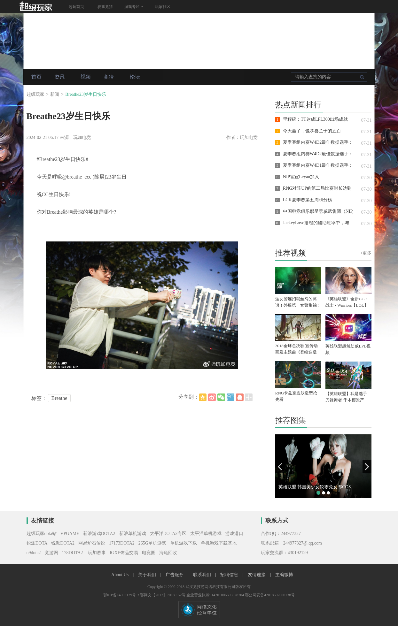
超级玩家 (35, 94)
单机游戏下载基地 (219, 543)
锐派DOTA (37, 543)
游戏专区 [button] (133, 6)
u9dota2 (34, 552)
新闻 (54, 94)
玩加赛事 (96, 552)
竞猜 (109, 77)
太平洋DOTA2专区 (168, 533)
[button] (279, 466)
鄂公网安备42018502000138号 (270, 595)
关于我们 (147, 574)
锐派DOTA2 (62, 543)
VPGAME (69, 533)
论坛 (135, 77)
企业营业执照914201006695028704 (215, 595)
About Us (120, 574)
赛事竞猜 (105, 6)
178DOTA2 (72, 552)
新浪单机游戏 (132, 533)
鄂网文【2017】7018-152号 (163, 595)
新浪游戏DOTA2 (99, 533)
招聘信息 (229, 574)
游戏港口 (234, 533)
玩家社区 (162, 6)
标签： (39, 398)
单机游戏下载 (183, 543)
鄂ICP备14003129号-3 (121, 595)
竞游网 (51, 552)
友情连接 (257, 574)
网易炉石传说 (91, 543)
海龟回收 (168, 552)
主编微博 (284, 574)
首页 (36, 77)
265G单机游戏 (152, 543)
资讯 (59, 77)
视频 (86, 77)
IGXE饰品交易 (124, 552)
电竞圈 (148, 552)
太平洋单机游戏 (206, 533)
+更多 (366, 253)
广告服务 (175, 574)
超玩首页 (76, 6)
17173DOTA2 (122, 543)
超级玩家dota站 (42, 533)
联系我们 (202, 574)
